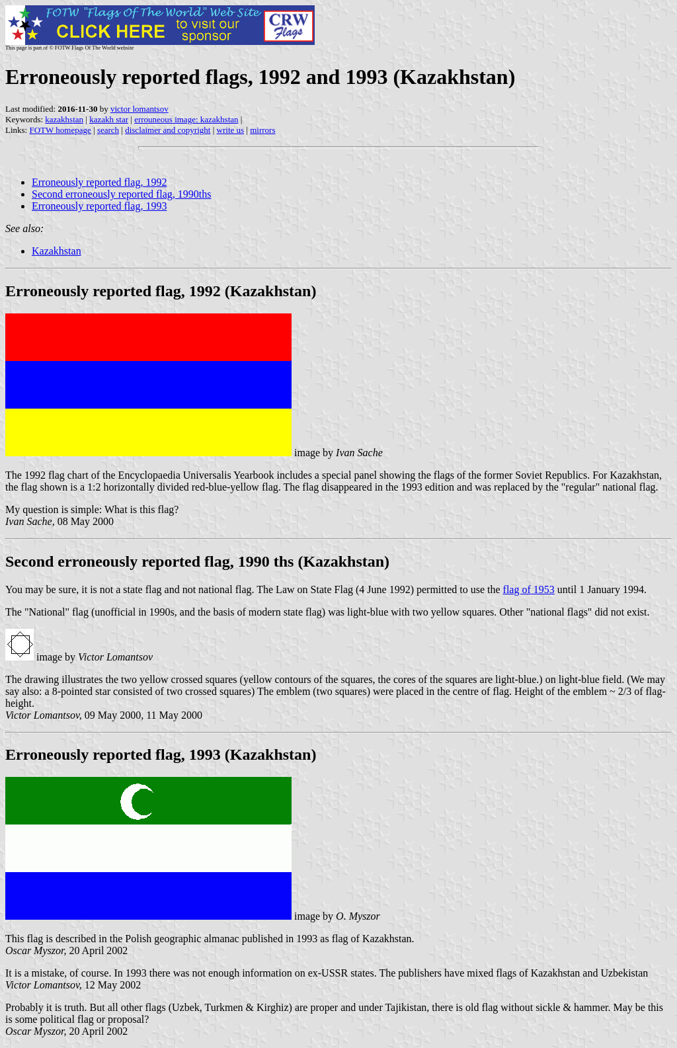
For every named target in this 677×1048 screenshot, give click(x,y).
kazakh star (108, 119)
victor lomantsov (139, 109)
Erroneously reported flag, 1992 (99, 182)
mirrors (262, 130)
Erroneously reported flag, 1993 (99, 206)
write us (231, 130)
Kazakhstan (56, 251)
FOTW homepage (60, 130)
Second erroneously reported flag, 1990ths (121, 194)
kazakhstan (64, 119)
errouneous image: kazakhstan (186, 119)
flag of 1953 (529, 589)
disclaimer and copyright (167, 130)
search (108, 130)
